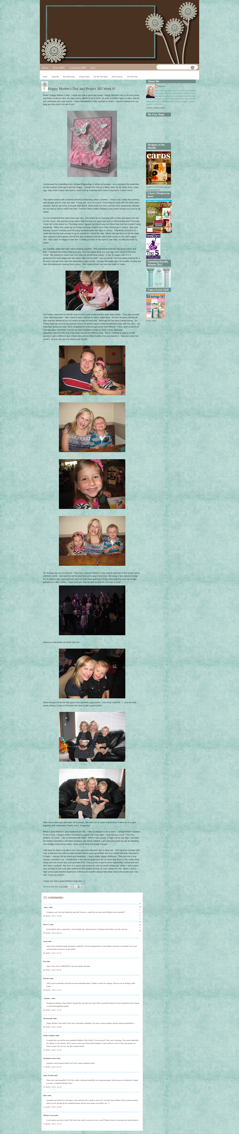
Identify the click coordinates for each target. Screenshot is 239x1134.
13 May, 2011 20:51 (52, 1067)
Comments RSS (78, 67)
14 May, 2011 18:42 (52, 1107)
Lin (44, 961)
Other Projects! (117, 77)
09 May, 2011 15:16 (52, 1010)
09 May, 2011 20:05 (52, 1027)
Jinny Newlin (48, 1075)
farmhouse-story (49, 1058)
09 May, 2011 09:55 (52, 970)
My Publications (69, 77)
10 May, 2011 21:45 (52, 1050)
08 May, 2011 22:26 (52, 916)
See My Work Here (101, 77)
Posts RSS (59, 67)
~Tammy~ (47, 998)
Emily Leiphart (49, 1035)
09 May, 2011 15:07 (52, 990)
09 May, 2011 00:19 (52, 933)
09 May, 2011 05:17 (52, 953)
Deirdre (46, 978)
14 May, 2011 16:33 (52, 1087)
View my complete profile (155, 108)
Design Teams (84, 77)
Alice (45, 1095)
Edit (93, 67)
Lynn (45, 941)
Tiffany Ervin (48, 1115)
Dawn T (46, 924)
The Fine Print (132, 77)
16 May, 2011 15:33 (52, 1124)
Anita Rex (162, 86)
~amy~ (45, 907)
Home (45, 67)
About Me (55, 77)
